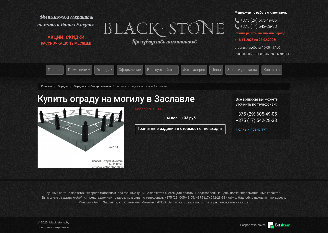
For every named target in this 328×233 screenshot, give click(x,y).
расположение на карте (231, 202)
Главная (55, 70)
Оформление (130, 70)
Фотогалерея (194, 70)
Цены (216, 70)
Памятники (77, 70)
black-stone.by (164, 28)
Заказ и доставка (242, 70)
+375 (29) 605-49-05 (258, 20)
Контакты (272, 70)
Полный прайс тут (251, 129)
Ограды (103, 70)
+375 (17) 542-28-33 (258, 26)
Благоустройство (162, 70)
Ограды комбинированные (92, 86)
